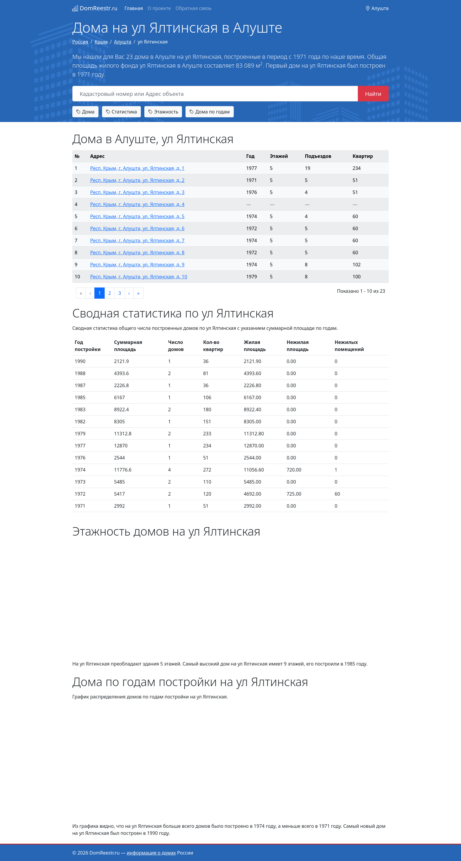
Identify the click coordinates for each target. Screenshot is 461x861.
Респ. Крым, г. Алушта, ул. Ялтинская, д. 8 (137, 252)
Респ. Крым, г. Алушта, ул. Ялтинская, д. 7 (137, 240)
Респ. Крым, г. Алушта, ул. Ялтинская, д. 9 (137, 264)
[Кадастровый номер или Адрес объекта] (215, 94)
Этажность (163, 111)
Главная (133, 8)
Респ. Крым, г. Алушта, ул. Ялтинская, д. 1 (137, 168)
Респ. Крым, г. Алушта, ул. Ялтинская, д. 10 (138, 276)
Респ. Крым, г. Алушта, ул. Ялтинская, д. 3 (137, 192)
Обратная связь (193, 8)
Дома (85, 111)
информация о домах (151, 853)
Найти (373, 93)
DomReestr (94, 8)
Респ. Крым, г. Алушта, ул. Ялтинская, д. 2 (137, 180)
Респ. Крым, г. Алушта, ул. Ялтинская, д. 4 (137, 204)
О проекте (159, 8)
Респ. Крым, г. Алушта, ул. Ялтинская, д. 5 (137, 216)
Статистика (121, 111)
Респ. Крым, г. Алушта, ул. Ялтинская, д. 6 (137, 228)
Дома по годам (209, 111)
